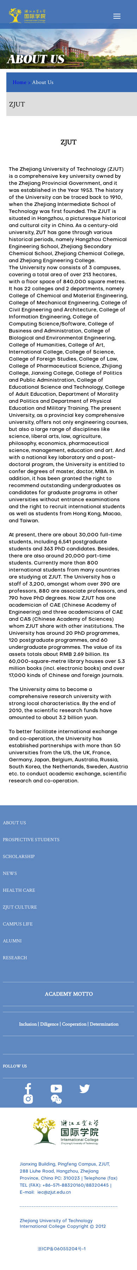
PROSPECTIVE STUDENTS (31, 839)
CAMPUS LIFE (18, 924)
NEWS (10, 873)
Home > (22, 82)
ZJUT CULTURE (20, 907)
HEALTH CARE (19, 890)
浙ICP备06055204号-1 (62, 1249)
